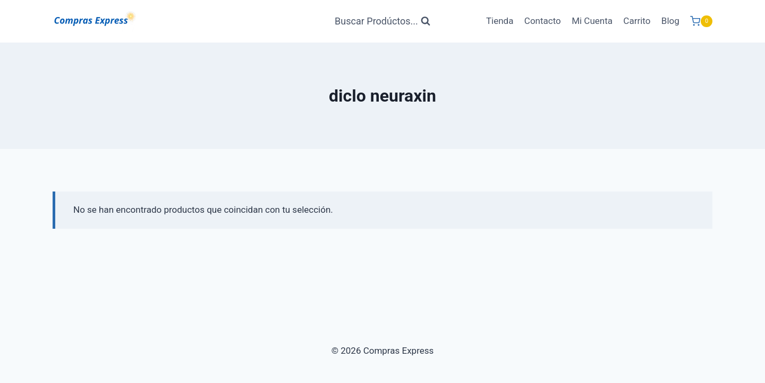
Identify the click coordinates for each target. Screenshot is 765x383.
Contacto (542, 20)
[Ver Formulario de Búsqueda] (382, 21)
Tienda (500, 20)
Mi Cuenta (592, 20)
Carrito (636, 20)
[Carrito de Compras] (701, 21)
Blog (670, 20)
